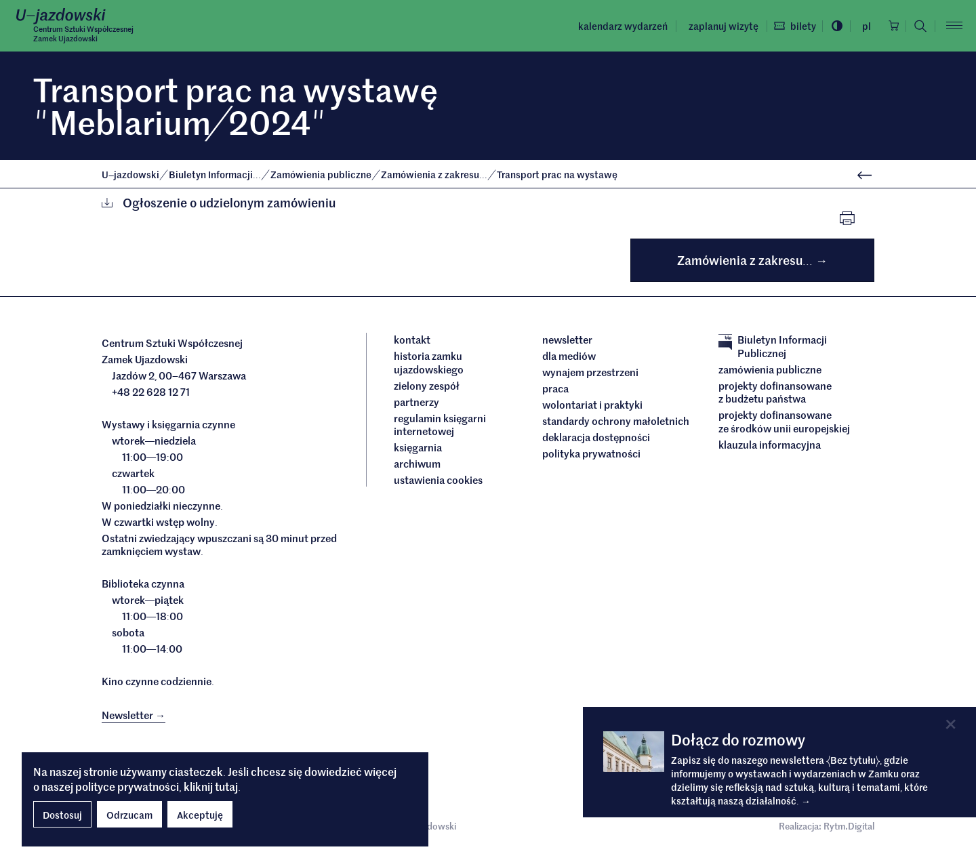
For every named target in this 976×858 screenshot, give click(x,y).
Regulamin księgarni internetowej (440, 427)
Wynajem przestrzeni (590, 375)
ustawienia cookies (438, 482)
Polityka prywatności (591, 456)
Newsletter (567, 342)
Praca (555, 391)
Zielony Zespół (427, 388)
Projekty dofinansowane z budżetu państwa (775, 395)
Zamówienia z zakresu (435, 174)
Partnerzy (416, 404)
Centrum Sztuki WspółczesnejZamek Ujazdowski (90, 34)
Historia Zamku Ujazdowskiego (429, 365)
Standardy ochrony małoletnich (615, 423)
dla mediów (569, 358)
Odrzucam (129, 814)
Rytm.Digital (849, 830)
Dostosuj (62, 814)
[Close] (950, 724)
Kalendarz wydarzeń (608, 26)
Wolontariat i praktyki (592, 407)
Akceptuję (200, 814)
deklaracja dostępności (596, 440)
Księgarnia (419, 450)
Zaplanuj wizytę (709, 26)
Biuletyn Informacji (216, 174)
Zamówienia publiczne (321, 174)
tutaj (226, 786)
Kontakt (412, 342)
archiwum (417, 466)
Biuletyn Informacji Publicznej (772, 348)
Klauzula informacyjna (769, 447)
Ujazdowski (130, 174)
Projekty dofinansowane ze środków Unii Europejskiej (784, 424)
